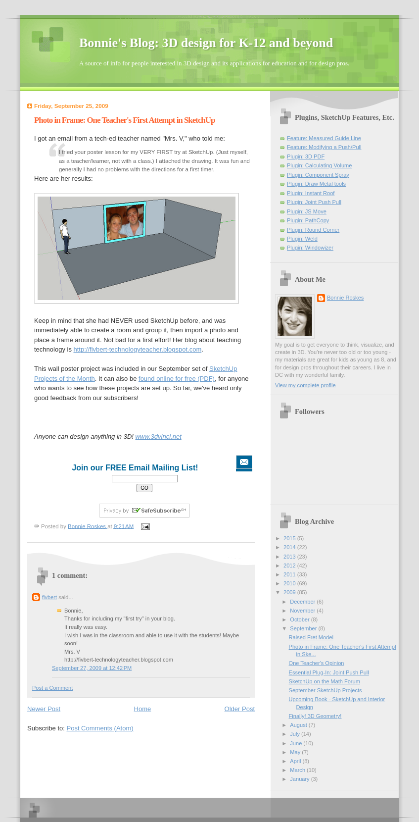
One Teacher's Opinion (316, 663)
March (298, 770)
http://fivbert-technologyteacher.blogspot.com (138, 349)
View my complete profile (305, 385)
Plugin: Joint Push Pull (314, 202)
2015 (290, 538)
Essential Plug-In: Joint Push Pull (329, 672)
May (296, 752)
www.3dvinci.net (159, 436)
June (296, 743)
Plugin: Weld (302, 239)
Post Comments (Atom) (100, 728)
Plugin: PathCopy (308, 220)
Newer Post (43, 709)
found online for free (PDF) (177, 378)
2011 (290, 574)
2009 (290, 592)
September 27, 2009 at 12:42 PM (92, 668)
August (299, 725)
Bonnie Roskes (345, 298)
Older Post (240, 709)
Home (142, 709)
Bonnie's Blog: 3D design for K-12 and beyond (206, 43)
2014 (290, 547)
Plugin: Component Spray (318, 175)
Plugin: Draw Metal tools (316, 184)
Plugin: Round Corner (313, 230)
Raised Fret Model (311, 637)
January (300, 779)
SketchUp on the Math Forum (324, 681)
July (295, 734)
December (303, 602)
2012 (290, 565)
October (300, 619)
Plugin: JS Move (306, 211)
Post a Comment (52, 688)
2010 (290, 583)
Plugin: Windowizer (310, 248)
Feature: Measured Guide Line (324, 138)
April (296, 761)
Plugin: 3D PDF (306, 156)
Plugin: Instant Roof (310, 193)
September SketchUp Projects (325, 690)
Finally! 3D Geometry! (315, 716)
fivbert (49, 597)
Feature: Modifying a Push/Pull (324, 147)
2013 (290, 557)
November (303, 611)
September (304, 628)
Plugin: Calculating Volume (319, 165)
